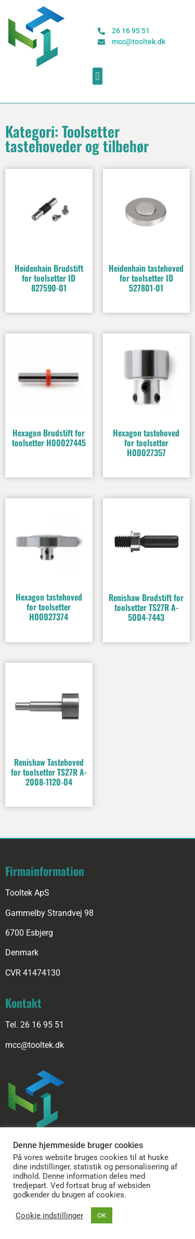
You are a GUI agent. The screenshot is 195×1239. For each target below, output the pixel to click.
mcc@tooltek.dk (34, 1045)
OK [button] (101, 1215)
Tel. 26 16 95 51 (34, 1025)
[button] (97, 76)
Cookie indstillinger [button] (49, 1215)
